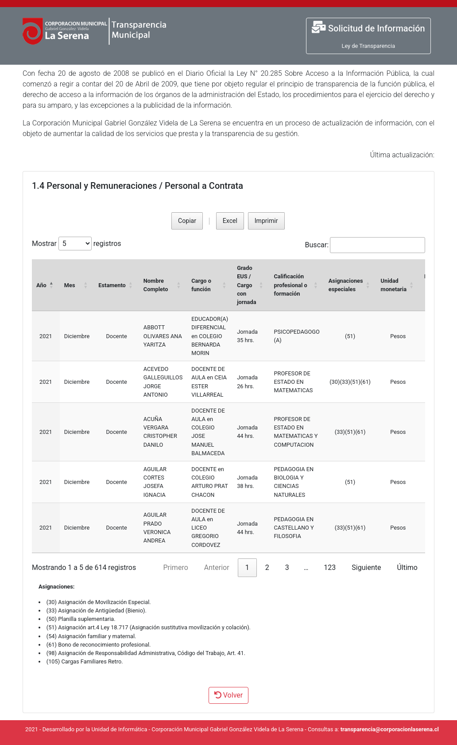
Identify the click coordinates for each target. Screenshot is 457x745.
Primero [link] (175, 567)
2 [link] (267, 567)
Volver (228, 695)
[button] (51, 285)
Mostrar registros (76, 243)
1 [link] (247, 567)
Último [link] (407, 567)
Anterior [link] (216, 567)
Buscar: (317, 245)
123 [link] (330, 567)
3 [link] (287, 567)
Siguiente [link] (366, 567)
